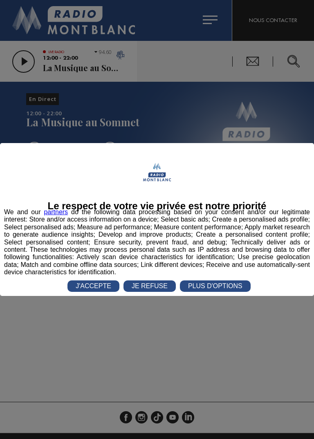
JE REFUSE (150, 285)
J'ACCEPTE (93, 285)
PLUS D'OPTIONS (215, 285)
